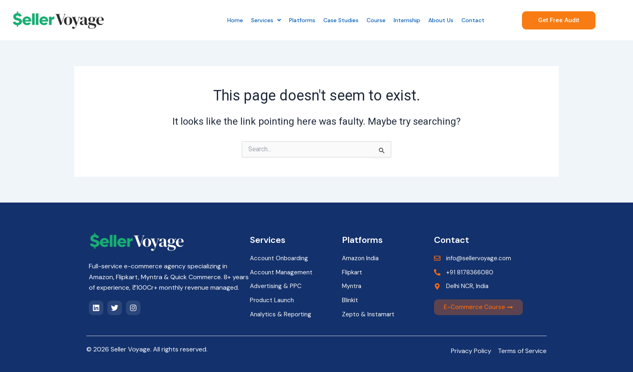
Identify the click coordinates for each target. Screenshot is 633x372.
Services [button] (266, 20)
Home (235, 20)
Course (376, 20)
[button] (266, 20)
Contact (472, 20)
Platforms (302, 20)
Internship (407, 20)
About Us (440, 20)
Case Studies (340, 20)
